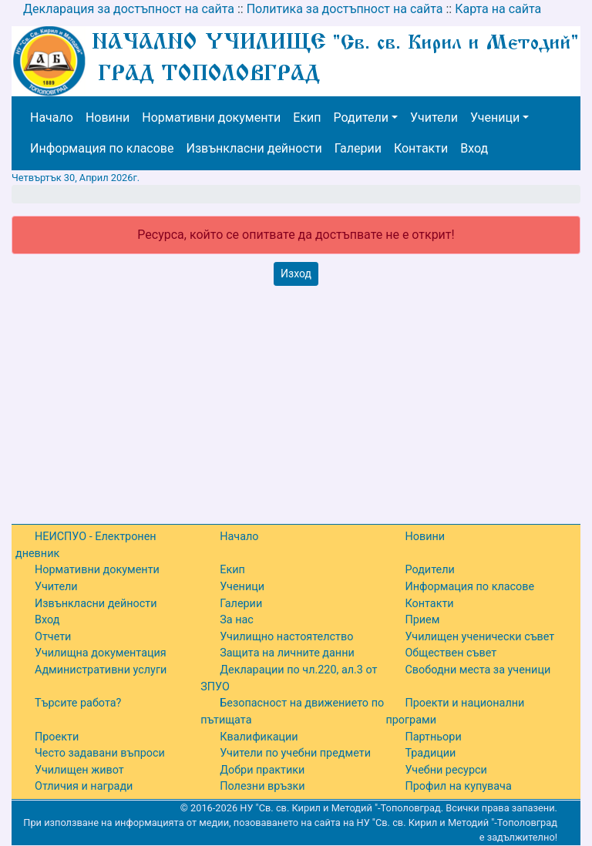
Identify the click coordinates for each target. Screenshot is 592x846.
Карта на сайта (498, 9)
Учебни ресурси (445, 770)
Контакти (421, 148)
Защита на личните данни (287, 653)
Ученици (495, 117)
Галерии (358, 148)
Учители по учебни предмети (295, 753)
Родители (361, 117)
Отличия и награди (84, 786)
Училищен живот (79, 770)
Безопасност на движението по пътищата (292, 712)
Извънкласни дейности (253, 148)
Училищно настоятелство (286, 636)
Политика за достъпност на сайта (345, 9)
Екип (307, 117)
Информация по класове (101, 148)
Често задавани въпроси (100, 753)
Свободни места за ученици (477, 669)
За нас (237, 619)
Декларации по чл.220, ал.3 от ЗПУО (288, 678)
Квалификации (259, 737)
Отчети (53, 636)
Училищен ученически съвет (479, 636)
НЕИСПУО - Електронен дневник (85, 545)
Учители (434, 117)
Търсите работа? (78, 703)
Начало (51, 117)
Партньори (433, 737)
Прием (422, 619)
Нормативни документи (211, 117)
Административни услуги (100, 669)
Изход (296, 273)
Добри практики (262, 770)
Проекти (57, 737)
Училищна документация (100, 653)
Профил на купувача (458, 786)
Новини (108, 117)
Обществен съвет (450, 653)
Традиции (430, 753)
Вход (474, 148)
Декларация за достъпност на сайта (128, 9)
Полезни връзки (262, 786)
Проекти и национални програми (454, 712)
